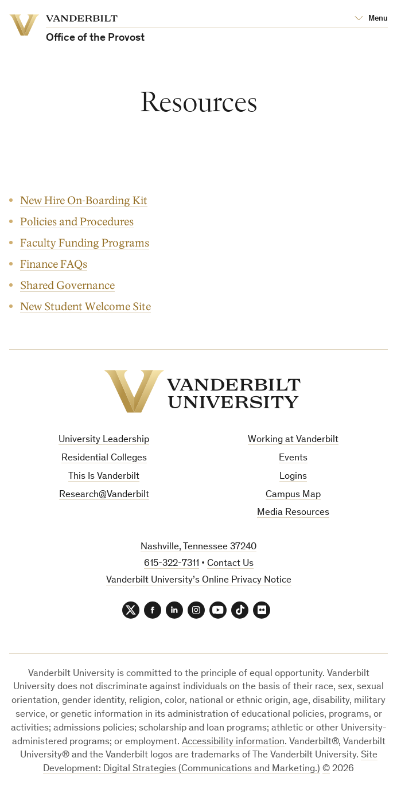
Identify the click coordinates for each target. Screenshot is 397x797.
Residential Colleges (104, 458)
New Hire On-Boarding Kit (83, 200)
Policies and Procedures (77, 221)
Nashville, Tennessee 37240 (198, 547)
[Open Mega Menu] (371, 19)
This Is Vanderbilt (103, 477)
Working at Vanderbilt (293, 440)
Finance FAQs (53, 264)
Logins (293, 477)
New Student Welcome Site (85, 306)
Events (293, 458)
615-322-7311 (171, 564)
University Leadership (104, 440)
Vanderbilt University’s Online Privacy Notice (198, 580)
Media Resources (293, 513)
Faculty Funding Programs (84, 242)
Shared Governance (67, 285)
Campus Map (293, 495)
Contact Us (230, 564)
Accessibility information (233, 742)
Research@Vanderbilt (104, 495)
